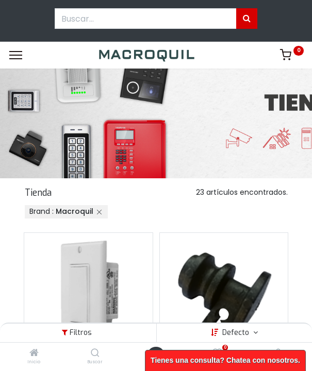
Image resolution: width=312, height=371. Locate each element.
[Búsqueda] (246, 18)
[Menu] (15, 55)
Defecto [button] (236, 333)
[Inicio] (34, 353)
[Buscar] (95, 353)
